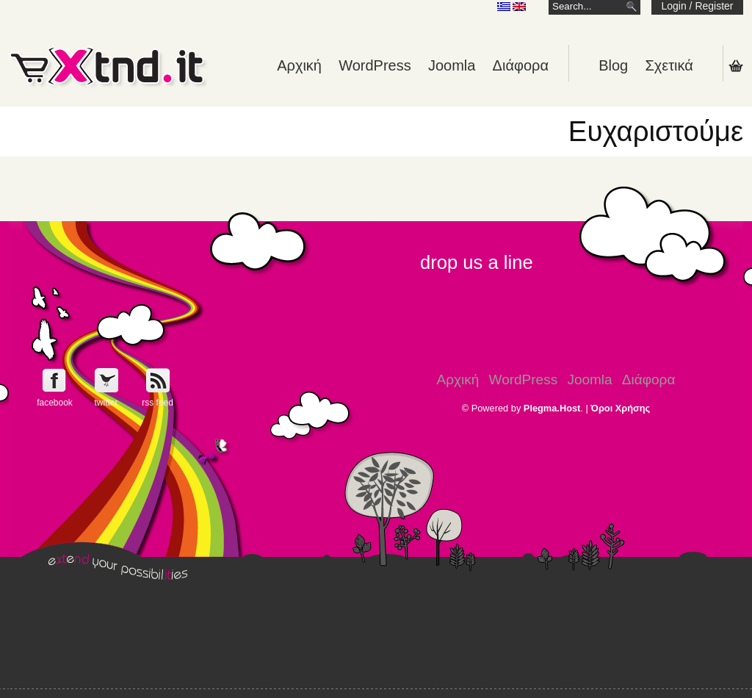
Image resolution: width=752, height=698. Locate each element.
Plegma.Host (552, 408)
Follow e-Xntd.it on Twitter (106, 380)
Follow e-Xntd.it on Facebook (55, 380)
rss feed (157, 402)
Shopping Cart (735, 65)
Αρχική (299, 65)
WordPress (375, 65)
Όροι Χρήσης (620, 408)
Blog (613, 65)
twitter (106, 402)
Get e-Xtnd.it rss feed (157, 380)
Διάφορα (521, 65)
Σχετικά (669, 65)
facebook (55, 402)
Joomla (451, 65)
